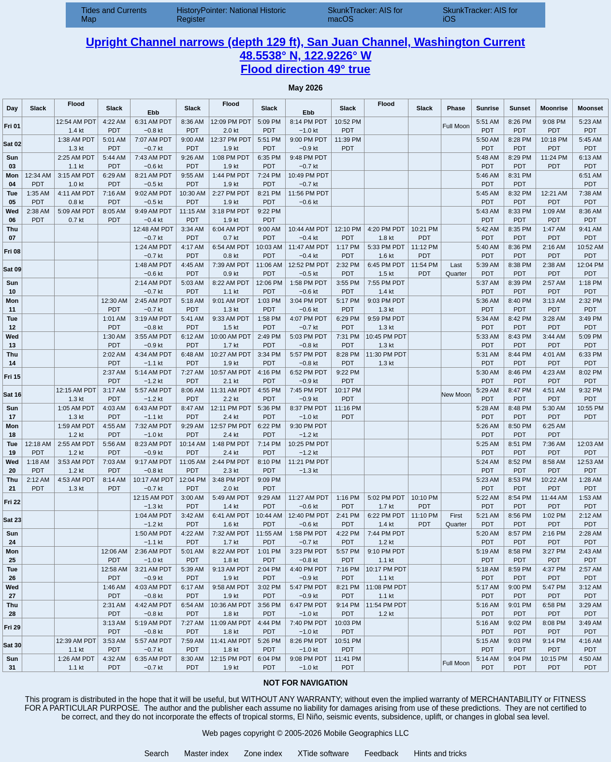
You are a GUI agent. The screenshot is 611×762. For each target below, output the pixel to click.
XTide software (323, 753)
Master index (206, 753)
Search (156, 753)
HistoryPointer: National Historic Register (231, 14)
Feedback (381, 753)
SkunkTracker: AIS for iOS (480, 14)
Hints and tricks (440, 753)
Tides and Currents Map (113, 14)
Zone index (263, 753)
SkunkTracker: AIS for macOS (365, 14)
